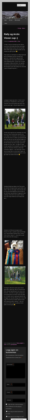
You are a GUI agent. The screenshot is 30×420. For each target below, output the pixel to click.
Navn (9, 384)
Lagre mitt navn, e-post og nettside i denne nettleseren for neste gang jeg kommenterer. (14, 406)
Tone (19, 41)
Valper (5, 23)
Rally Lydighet (20, 343)
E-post (9, 392)
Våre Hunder (17, 20)
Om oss (10, 20)
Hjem (5, 20)
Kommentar (10, 364)
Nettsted (9, 400)
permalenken (14, 344)
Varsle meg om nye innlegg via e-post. (16, 416)
